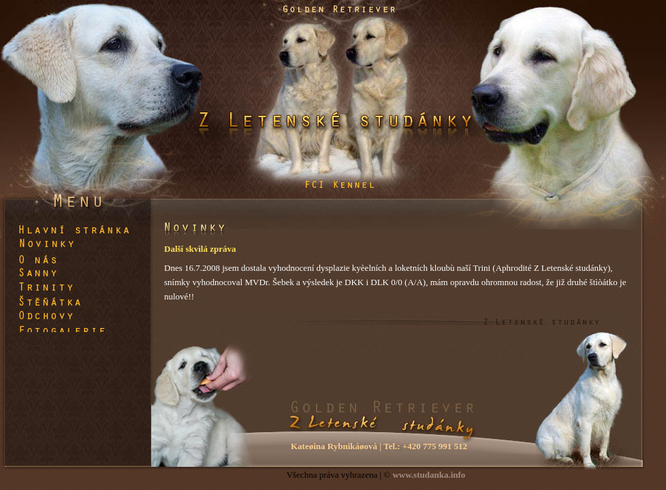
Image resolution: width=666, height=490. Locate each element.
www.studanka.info (428, 475)
